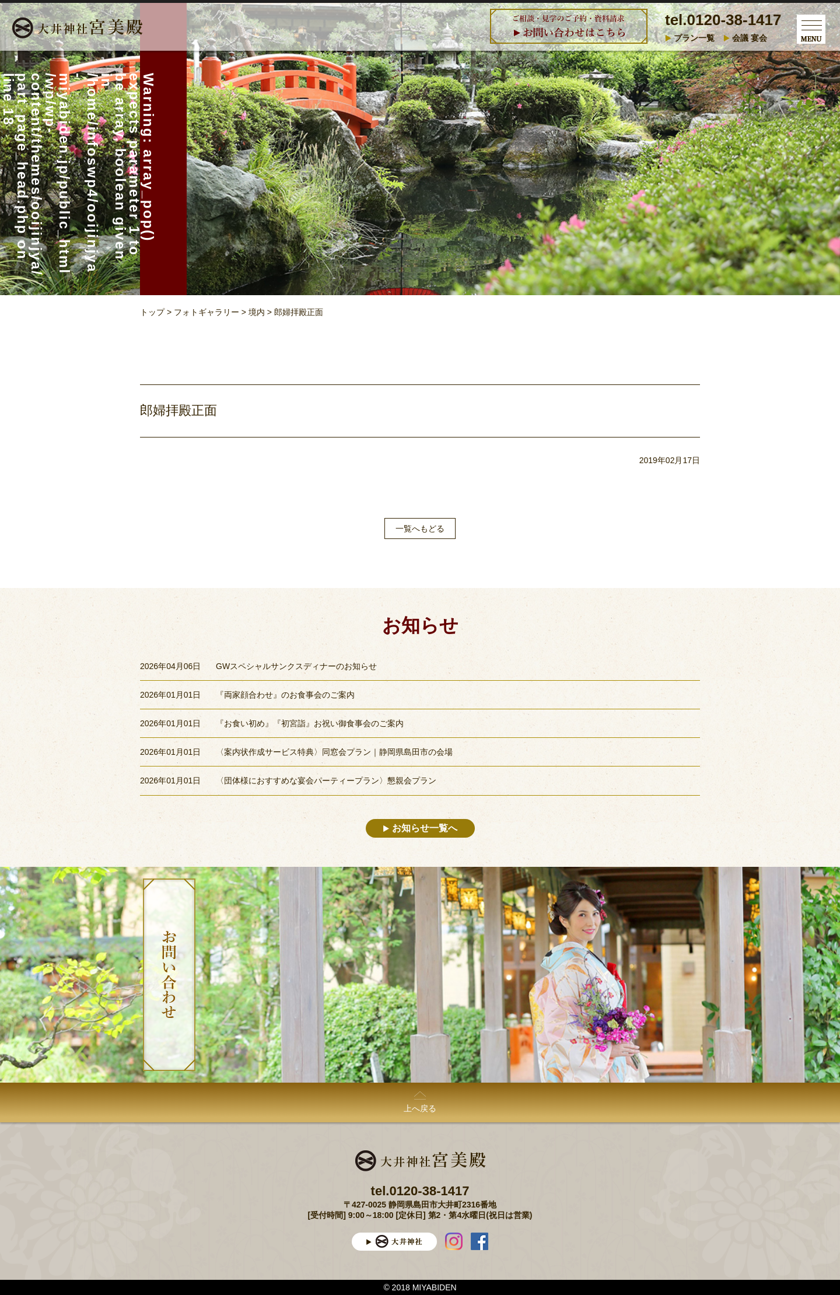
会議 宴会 (749, 38)
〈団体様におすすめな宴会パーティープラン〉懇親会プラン (326, 780)
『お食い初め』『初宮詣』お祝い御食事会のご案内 (310, 723)
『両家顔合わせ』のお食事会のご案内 (285, 694)
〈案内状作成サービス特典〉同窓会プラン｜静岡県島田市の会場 (334, 752)
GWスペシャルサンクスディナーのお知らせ (296, 666)
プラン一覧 (694, 38)
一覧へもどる (420, 528)
